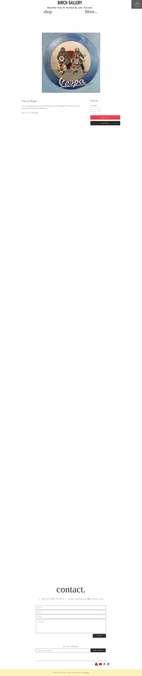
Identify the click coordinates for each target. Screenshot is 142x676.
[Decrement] (92, 110)
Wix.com (86, 672)
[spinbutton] (95, 110)
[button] (137, 5)
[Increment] (98, 110)
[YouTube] (100, 664)
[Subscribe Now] (98, 650)
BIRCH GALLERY (70, 3)
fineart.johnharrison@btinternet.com (86, 598)
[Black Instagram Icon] (108, 664)
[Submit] (99, 636)
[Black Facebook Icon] (104, 664)
